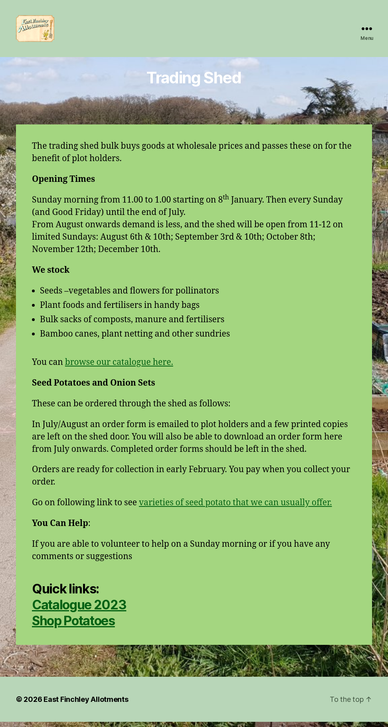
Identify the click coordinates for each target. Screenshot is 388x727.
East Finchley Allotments (86, 704)
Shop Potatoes (73, 626)
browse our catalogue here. (119, 367)
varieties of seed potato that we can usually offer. (235, 507)
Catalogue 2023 (79, 610)
